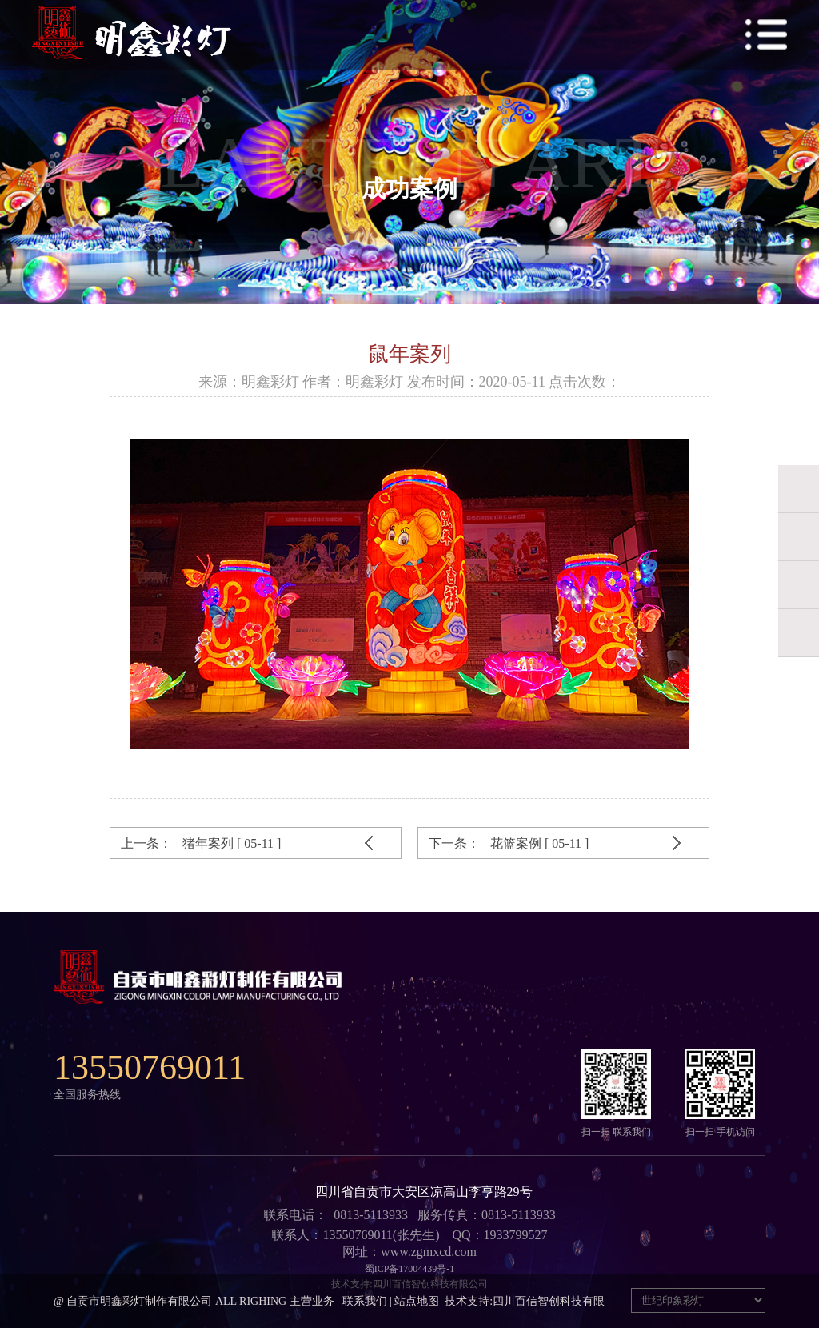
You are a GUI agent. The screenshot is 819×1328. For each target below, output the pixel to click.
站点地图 (416, 1301)
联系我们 (364, 1301)
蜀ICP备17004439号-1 (410, 1268)
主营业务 (312, 1301)
